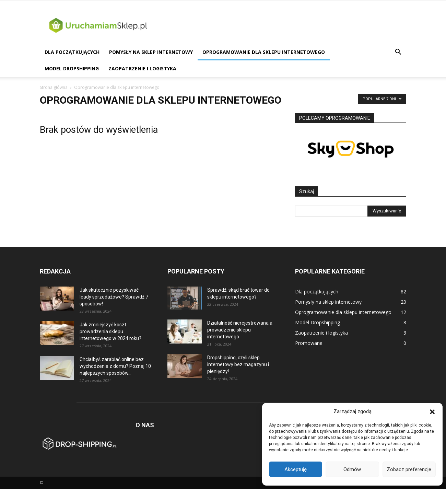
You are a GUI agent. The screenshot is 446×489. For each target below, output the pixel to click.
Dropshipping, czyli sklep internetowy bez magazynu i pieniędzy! (238, 364)
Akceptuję (295, 469)
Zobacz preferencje (409, 469)
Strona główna (54, 87)
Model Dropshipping (72, 68)
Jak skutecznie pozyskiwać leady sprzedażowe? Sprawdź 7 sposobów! (114, 296)
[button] (432, 411)
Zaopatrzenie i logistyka (142, 68)
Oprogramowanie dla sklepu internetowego (263, 52)
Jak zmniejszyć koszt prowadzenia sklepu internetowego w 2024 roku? (110, 331)
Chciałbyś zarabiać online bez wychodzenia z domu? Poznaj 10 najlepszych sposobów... (115, 366)
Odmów (352, 469)
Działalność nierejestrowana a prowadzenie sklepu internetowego (239, 329)
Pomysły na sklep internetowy (151, 52)
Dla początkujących (72, 52)
